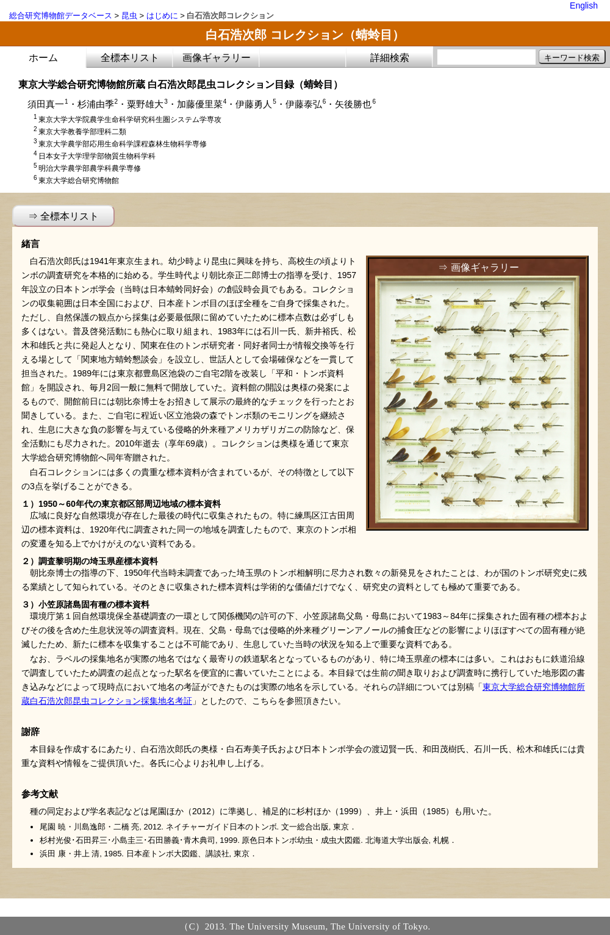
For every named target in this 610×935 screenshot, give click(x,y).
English (584, 5)
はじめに (162, 15)
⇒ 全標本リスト (63, 216)
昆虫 (129, 15)
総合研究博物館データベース (60, 15)
